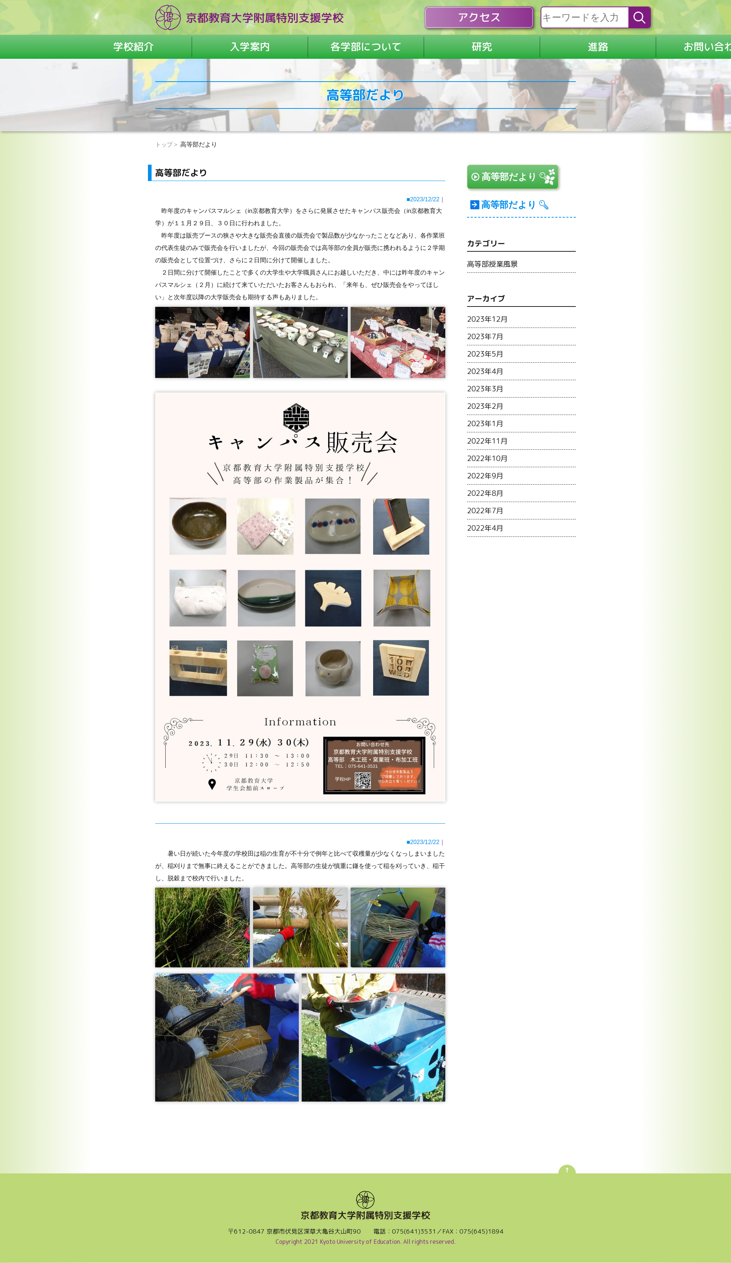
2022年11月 (489, 450)
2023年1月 (486, 432)
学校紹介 (133, 47)
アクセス (479, 17)
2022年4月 (486, 537)
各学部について (365, 47)
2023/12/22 (423, 199)
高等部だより (514, 178)
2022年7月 (486, 519)
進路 (598, 47)
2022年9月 (486, 485)
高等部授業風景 (493, 273)
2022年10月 (489, 467)
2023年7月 (486, 345)
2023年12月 (489, 328)
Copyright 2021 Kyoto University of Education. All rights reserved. (365, 1242)
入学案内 (250, 47)
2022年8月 (486, 502)
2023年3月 (486, 397)
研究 (482, 47)
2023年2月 (486, 415)
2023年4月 (486, 380)
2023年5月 (486, 363)
